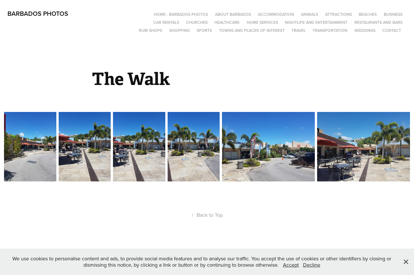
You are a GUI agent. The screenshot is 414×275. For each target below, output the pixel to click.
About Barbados (233, 14)
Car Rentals (166, 22)
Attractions (338, 14)
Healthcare (226, 22)
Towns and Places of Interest (252, 30)
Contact (391, 30)
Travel (299, 30)
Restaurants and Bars (378, 22)
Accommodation (276, 14)
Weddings (364, 30)
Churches (197, 22)
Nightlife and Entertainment (316, 22)
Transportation (330, 30)
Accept (291, 264)
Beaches (368, 14)
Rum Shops (150, 30)
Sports (204, 30)
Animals (309, 14)
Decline (311, 264)
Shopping (179, 30)
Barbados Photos (37, 13)
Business (393, 14)
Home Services (262, 22)
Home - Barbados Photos (181, 14)
